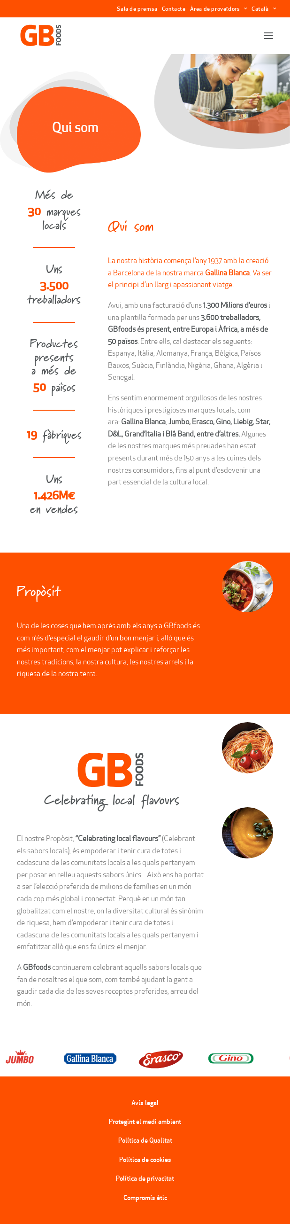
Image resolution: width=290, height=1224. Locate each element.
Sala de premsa (137, 8)
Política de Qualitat (145, 1140)
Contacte (174, 8)
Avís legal (145, 1103)
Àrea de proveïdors (218, 8)
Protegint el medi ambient (145, 1121)
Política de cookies (145, 1159)
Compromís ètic (145, 1197)
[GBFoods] (41, 36)
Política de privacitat (145, 1178)
